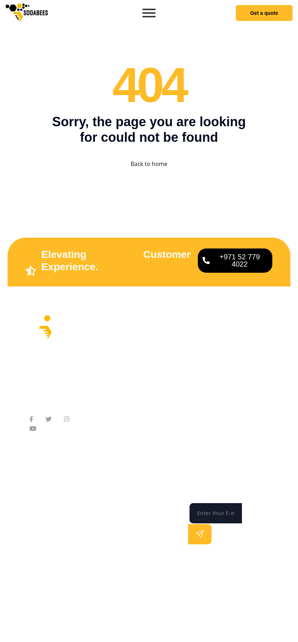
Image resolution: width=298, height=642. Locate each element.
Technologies (157, 389)
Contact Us (105, 385)
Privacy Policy (263, 606)
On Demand (156, 374)
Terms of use (220, 606)
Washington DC (153, 575)
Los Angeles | (218, 575)
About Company (112, 356)
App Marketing (160, 403)
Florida (46, 575)
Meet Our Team (111, 370)
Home (148, 345)
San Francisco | (96, 575)
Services (151, 360)
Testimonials (107, 399)
